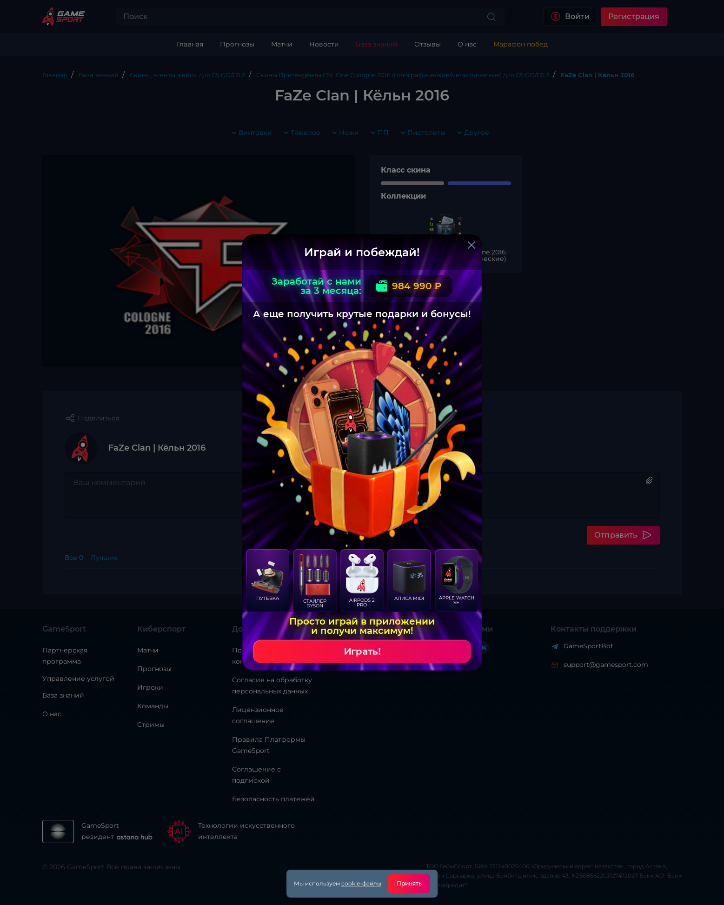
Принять (409, 883)
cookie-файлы (361, 883)
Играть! (362, 651)
